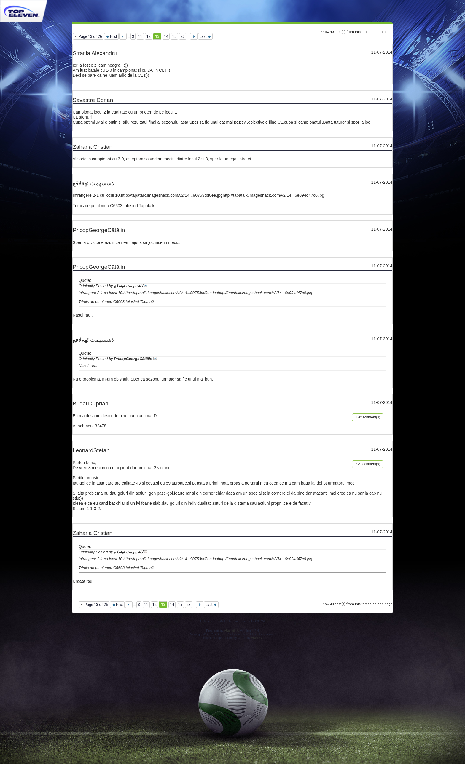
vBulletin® (231, 630)
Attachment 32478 (89, 425)
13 (157, 36)
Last (205, 36)
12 (148, 36)
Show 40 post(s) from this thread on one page (357, 32)
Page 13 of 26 (90, 36)
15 (174, 36)
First (111, 36)
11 (140, 36)
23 (183, 36)
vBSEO (256, 638)
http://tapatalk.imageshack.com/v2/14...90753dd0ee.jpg (172, 195)
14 (166, 36)
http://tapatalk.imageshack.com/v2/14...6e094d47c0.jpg (273, 195)
